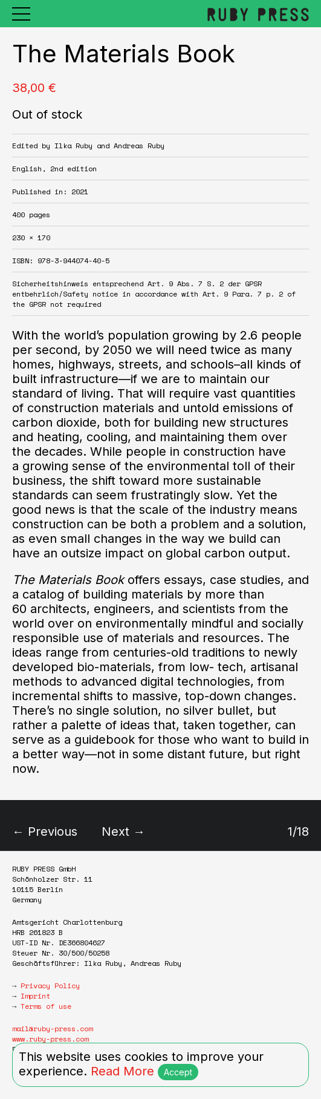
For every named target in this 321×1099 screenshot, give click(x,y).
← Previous (44, 831)
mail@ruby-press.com (52, 1028)
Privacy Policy (50, 985)
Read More (122, 1071)
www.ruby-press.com (50, 1039)
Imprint (35, 996)
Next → (123, 831)
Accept (178, 1072)
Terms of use (46, 1006)
